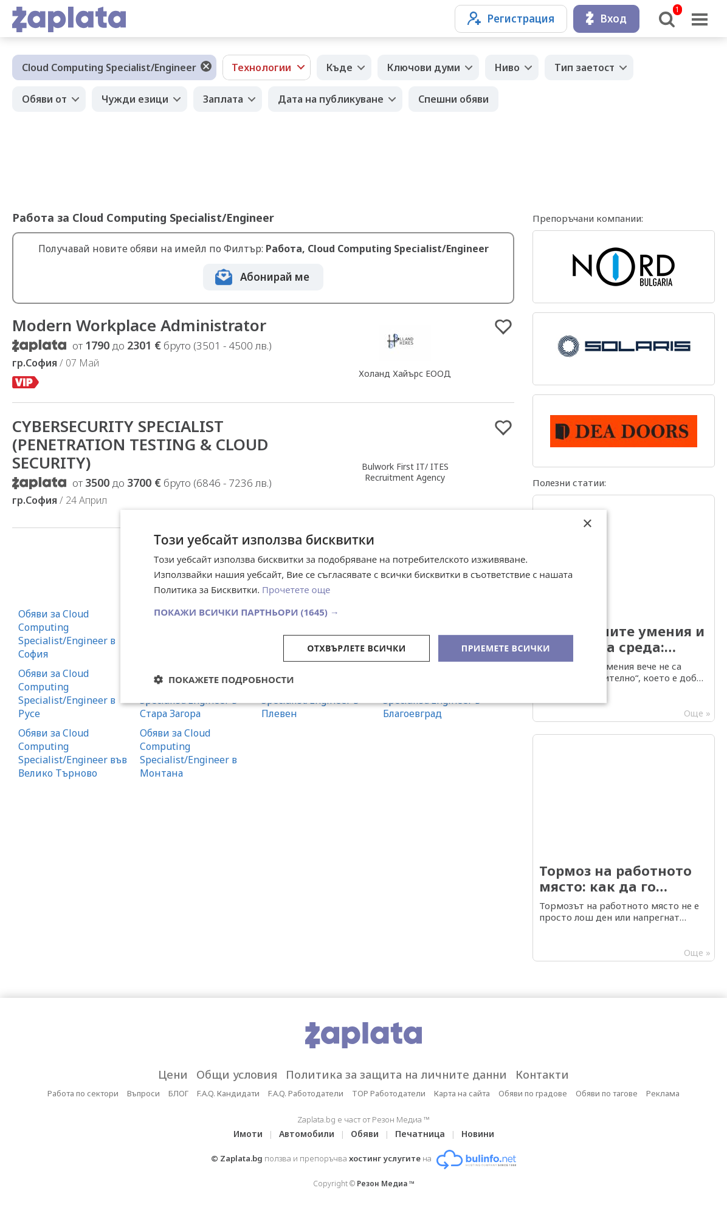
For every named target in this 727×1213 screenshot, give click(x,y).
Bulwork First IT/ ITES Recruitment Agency (405, 472)
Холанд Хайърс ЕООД (405, 373)
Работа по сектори (83, 1093)
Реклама (663, 1093)
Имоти (248, 1133)
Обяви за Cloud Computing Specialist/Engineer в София (66, 634)
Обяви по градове (532, 1093)
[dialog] (363, 606)
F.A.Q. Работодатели (305, 1093)
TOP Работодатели (389, 1093)
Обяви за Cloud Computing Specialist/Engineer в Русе (66, 693)
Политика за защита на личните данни (396, 1074)
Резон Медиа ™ (386, 1183)
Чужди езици (135, 99)
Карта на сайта (462, 1093)
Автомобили (306, 1133)
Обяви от (44, 99)
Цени (173, 1074)
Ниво (507, 67)
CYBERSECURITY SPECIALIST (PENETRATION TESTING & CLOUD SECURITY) (140, 444)
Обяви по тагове (607, 1093)
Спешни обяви (453, 99)
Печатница (420, 1133)
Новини (477, 1133)
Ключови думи (423, 67)
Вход (606, 19)
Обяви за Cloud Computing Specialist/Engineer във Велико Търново (72, 753)
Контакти (542, 1074)
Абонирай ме (274, 277)
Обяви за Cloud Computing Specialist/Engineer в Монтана (188, 753)
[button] (363, 611)
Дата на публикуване (331, 99)
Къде (339, 67)
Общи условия (236, 1074)
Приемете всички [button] (505, 647)
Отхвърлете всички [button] (356, 647)
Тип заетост (584, 67)
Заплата (223, 99)
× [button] (586, 524)
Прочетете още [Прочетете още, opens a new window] (296, 589)
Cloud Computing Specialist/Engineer (109, 67)
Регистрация (510, 19)
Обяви (365, 1133)
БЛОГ (178, 1093)
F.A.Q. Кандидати (228, 1093)
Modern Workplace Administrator (139, 325)
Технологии (261, 67)
